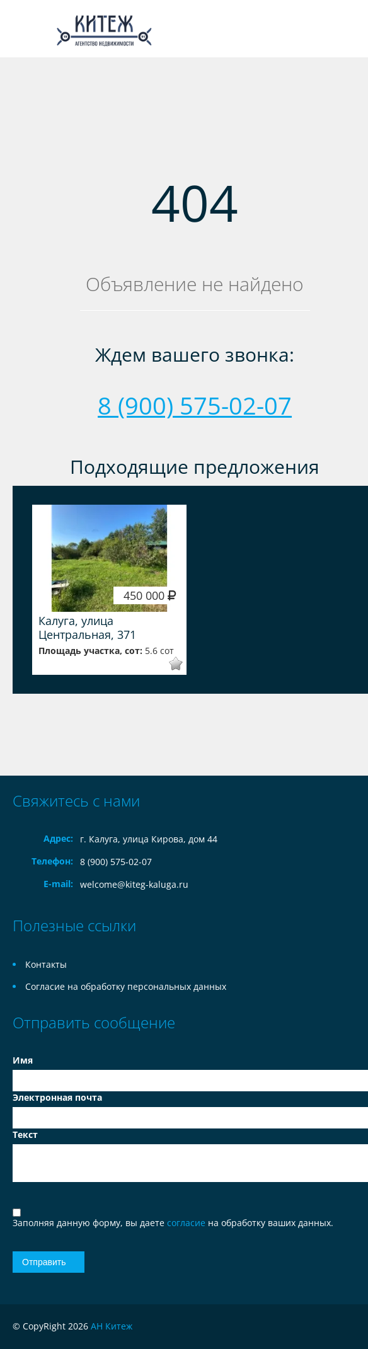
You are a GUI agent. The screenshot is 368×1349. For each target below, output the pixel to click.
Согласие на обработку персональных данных (125, 986)
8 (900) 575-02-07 (195, 405)
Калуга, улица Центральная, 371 (87, 627)
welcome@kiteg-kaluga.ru (134, 884)
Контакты (46, 964)
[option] (109, 590)
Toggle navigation (24, 29)
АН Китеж (111, 1326)
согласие (187, 1223)
